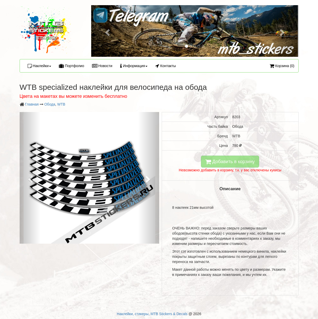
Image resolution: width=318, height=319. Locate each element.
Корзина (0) (282, 66)
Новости (102, 66)
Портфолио (71, 66)
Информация (134, 66)
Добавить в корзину (230, 161)
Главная (31, 104)
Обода (49, 104)
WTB (61, 104)
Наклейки (39, 66)
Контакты (165, 66)
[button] (106, 31)
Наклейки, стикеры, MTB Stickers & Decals (152, 314)
